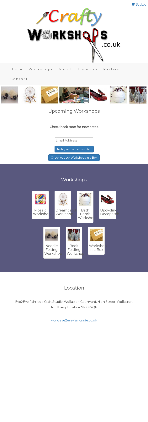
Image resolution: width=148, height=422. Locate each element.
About (65, 69)
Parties (111, 69)
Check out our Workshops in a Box (74, 157)
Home (16, 69)
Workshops (41, 69)
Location (88, 69)
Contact (19, 79)
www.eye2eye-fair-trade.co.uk (74, 320)
